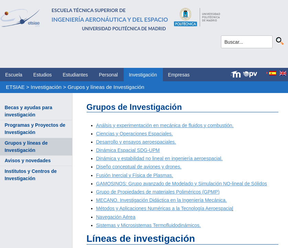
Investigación (143, 75)
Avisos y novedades (27, 160)
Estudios (42, 75)
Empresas (179, 75)
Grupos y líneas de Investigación (106, 87)
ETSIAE (15, 87)
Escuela (13, 75)
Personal (108, 75)
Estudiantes (75, 75)
